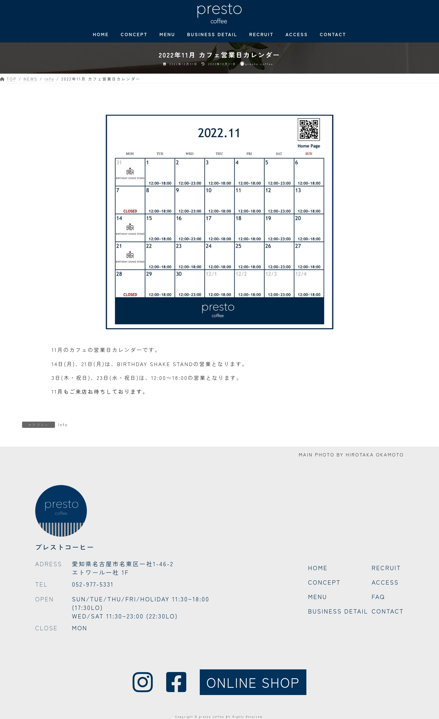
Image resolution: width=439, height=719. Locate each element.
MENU (317, 596)
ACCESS (385, 582)
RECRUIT (386, 567)
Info (63, 424)
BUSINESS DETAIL (338, 611)
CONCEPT (324, 582)
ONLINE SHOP (253, 682)
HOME (318, 567)
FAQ (378, 596)
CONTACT (388, 611)
